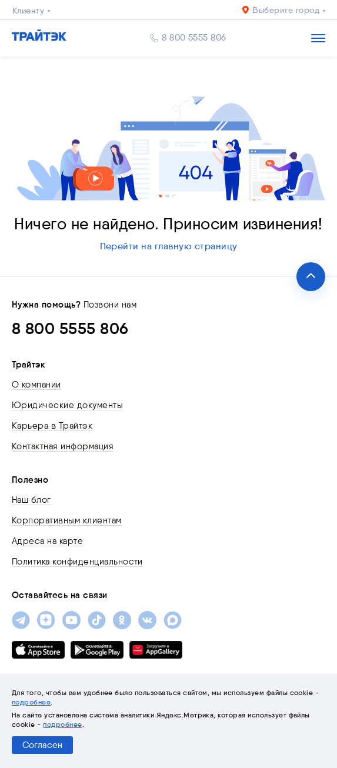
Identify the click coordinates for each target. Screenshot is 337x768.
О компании (36, 384)
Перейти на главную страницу (169, 246)
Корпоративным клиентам (67, 520)
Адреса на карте (47, 541)
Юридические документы (67, 405)
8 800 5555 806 (194, 38)
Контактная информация (63, 446)
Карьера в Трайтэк (52, 425)
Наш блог (31, 500)
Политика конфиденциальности (77, 561)
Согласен (42, 745)
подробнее (31, 701)
